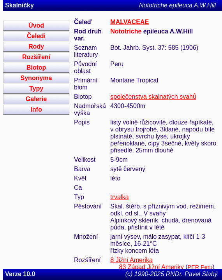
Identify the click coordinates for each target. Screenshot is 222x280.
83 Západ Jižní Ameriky (151, 267)
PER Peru (200, 267)
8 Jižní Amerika (131, 260)
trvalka (119, 197)
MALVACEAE (129, 22)
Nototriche (125, 31)
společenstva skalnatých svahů (153, 96)
